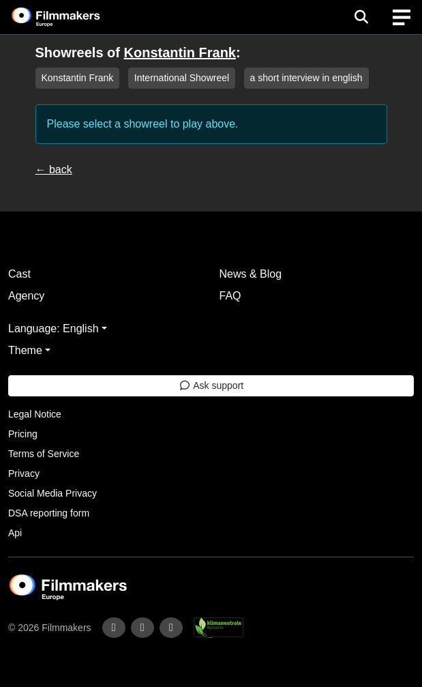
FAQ (230, 296)
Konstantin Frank (180, 52)
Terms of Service (43, 453)
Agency (26, 296)
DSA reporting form (48, 513)
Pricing (22, 433)
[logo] (72, 17)
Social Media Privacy (52, 493)
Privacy (24, 473)
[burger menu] (401, 17)
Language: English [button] (53, 328)
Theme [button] (25, 350)
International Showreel (181, 77)
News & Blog (251, 274)
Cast (19, 274)
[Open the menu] (361, 17)
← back (53, 169)
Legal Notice (34, 414)
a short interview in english (306, 77)
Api (15, 532)
